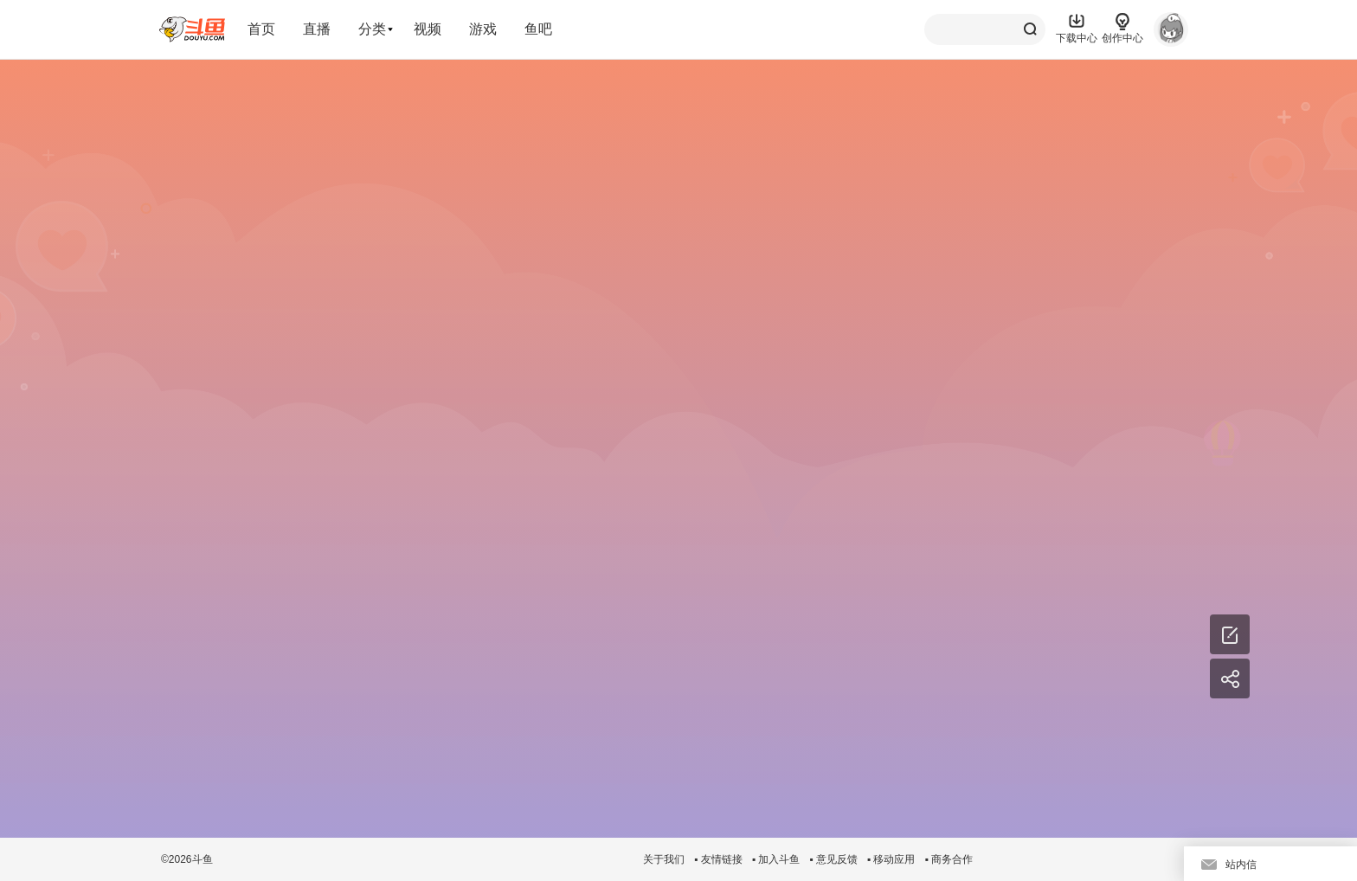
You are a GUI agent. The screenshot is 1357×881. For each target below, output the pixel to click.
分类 (372, 29)
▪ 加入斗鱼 (776, 859)
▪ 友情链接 (718, 859)
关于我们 (664, 859)
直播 (317, 29)
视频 (427, 29)
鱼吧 (538, 29)
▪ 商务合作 (948, 859)
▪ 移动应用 (891, 859)
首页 (261, 29)
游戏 (483, 29)
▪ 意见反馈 (833, 859)
